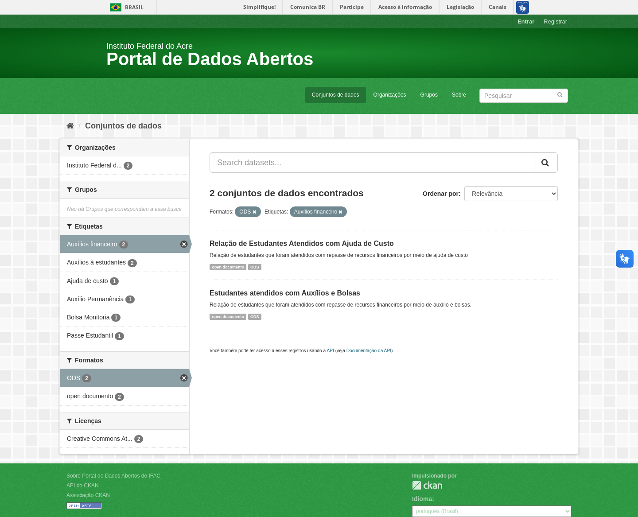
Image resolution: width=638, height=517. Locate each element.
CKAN (427, 485)
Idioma (422, 498)
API (330, 350)
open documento (228, 266)
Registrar (555, 21)
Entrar (525, 21)
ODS (254, 266)
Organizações (389, 95)
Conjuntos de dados (335, 95)
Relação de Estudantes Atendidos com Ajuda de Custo (302, 243)
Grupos (429, 95)
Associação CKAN (88, 495)
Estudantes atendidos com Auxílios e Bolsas (285, 293)
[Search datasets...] (372, 162)
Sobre (459, 95)
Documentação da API (368, 350)
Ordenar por (441, 193)
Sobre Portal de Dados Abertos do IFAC (113, 476)
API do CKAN (82, 485)
